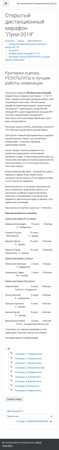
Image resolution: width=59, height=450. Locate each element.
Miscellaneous (35, 41)
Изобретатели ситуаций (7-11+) (24, 53)
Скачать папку (14, 399)
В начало (9, 41)
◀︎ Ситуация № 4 (15, 411)
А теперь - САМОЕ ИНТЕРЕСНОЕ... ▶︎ (34, 421)
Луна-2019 (14, 50)
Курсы (21, 41)
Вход (53, 3)
